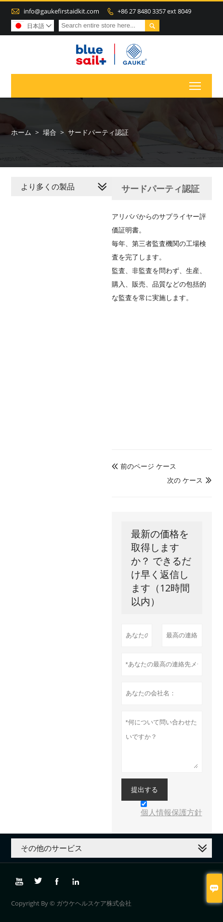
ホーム (21, 132)
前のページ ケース (144, 466)
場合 (49, 132)
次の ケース (185, 480)
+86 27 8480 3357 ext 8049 (154, 11)
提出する (144, 789)
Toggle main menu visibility (195, 84)
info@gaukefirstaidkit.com (61, 11)
